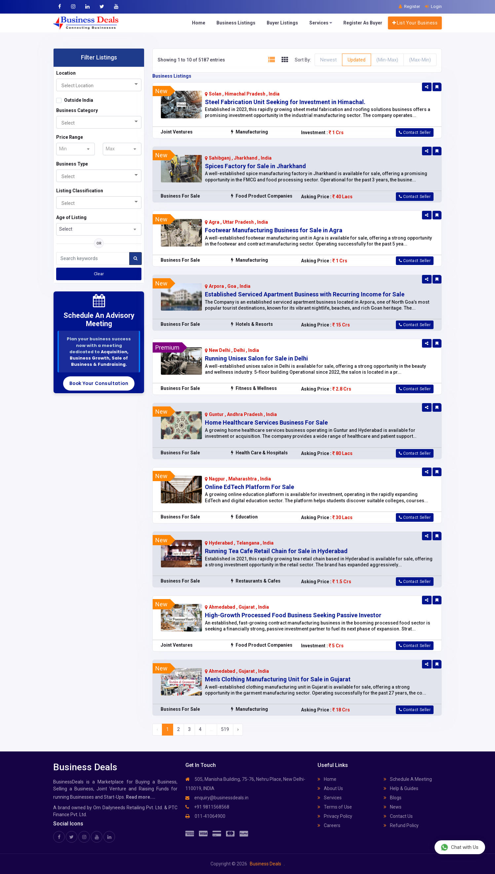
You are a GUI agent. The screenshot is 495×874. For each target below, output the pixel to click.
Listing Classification (79, 190)
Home (198, 22)
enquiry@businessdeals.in (216, 797)
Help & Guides (401, 788)
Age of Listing (71, 217)
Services (320, 22)
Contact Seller (415, 132)
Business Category (77, 110)
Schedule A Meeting (408, 779)
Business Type (72, 164)
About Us (330, 788)
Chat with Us (459, 847)
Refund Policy (401, 825)
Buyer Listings (282, 22)
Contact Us (398, 816)
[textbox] (65, 148)
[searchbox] (88, 85)
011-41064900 (205, 816)
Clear (99, 273)
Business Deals (265, 863)
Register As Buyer (362, 22)
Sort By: (303, 59)
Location (66, 73)
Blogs (392, 797)
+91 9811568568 (207, 807)
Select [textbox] (65, 229)
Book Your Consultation (98, 383)
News (392, 807)
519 (225, 729)
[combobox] (98, 85)
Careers (329, 825)
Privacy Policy (335, 816)
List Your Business (415, 22)
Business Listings (235, 22)
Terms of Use (335, 807)
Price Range (69, 137)
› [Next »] (238, 729)
